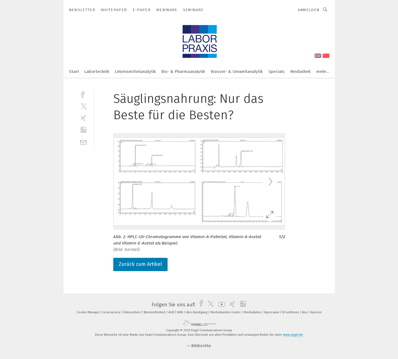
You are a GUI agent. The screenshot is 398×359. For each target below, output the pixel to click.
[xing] (83, 117)
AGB (171, 312)
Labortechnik (96, 71)
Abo (305, 312)
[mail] (83, 141)
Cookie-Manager (89, 312)
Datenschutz (133, 312)
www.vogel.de (293, 335)
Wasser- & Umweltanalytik (237, 71)
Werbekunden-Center (226, 312)
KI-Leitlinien (291, 312)
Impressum (272, 312)
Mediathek (300, 71)
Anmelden (309, 9)
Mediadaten (253, 312)
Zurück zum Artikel (140, 264)
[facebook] (83, 94)
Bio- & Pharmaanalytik (183, 71)
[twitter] (83, 106)
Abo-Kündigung (197, 312)
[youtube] (220, 305)
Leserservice (112, 312)
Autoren (316, 312)
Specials (276, 71)
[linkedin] (83, 129)
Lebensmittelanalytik (135, 71)
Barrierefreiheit (155, 312)
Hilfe (180, 312)
